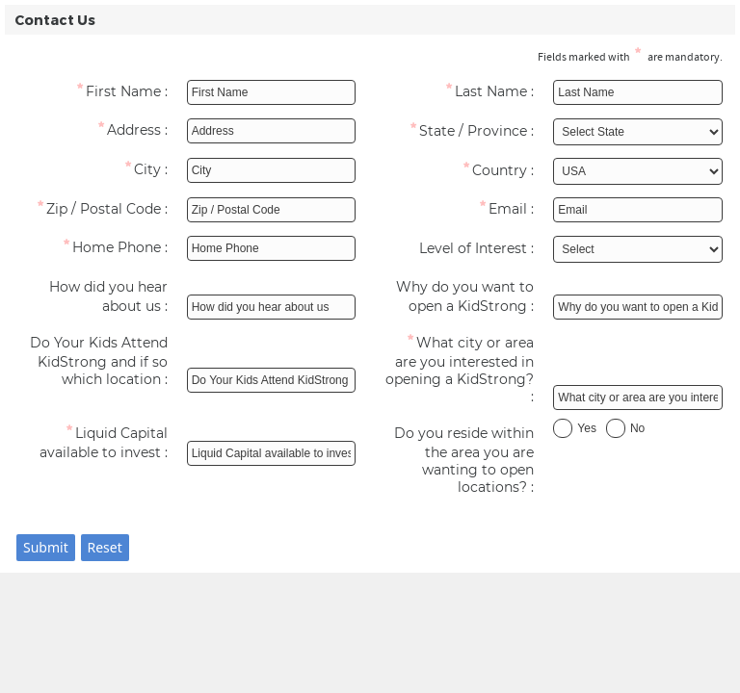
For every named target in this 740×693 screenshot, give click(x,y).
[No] (615, 428)
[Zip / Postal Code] (102, 211)
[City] (102, 172)
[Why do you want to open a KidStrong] (469, 298)
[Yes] (562, 428)
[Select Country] (638, 171)
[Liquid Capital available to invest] (102, 445)
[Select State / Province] (638, 131)
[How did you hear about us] (102, 298)
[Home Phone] (102, 250)
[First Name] (102, 94)
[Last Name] (469, 94)
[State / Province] (469, 133)
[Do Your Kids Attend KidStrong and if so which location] (102, 363)
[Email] (469, 211)
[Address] (102, 132)
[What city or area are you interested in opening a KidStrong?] (469, 371)
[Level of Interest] (469, 251)
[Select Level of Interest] (638, 249)
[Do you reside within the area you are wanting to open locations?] (469, 462)
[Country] (469, 173)
